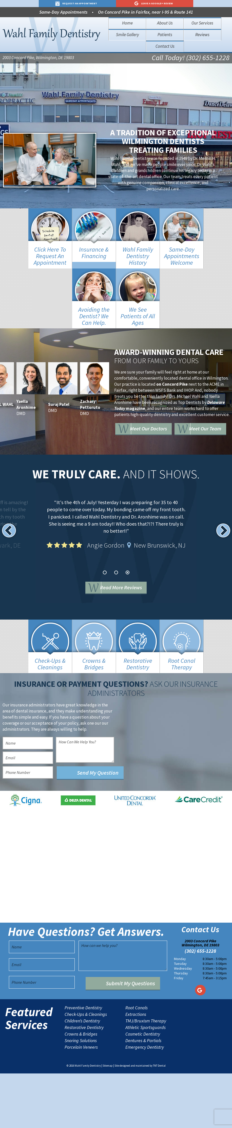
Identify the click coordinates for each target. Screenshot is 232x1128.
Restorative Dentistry (84, 1082)
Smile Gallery (127, 34)
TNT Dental (159, 1120)
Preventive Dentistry (83, 1062)
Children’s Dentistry (82, 1075)
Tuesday (180, 1018)
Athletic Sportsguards (145, 1082)
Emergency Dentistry (144, 1101)
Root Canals (136, 1062)
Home (127, 23)
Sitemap (108, 1120)
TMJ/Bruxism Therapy (145, 1075)
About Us (165, 23)
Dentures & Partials (143, 1095)
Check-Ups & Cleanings (86, 1069)
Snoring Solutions (81, 1095)
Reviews (202, 34)
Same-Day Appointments (63, 12)
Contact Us (165, 46)
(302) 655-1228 (200, 1005)
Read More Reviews (123, 588)
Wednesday (183, 1023)
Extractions (135, 1069)
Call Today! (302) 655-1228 (187, 58)
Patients (165, 34)
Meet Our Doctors (156, 421)
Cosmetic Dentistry (142, 1088)
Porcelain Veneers (81, 1101)
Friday (178, 1032)
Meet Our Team (153, 436)
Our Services (202, 23)
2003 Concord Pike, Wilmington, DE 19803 (38, 58)
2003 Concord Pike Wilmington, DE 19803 (200, 997)
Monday (180, 1013)
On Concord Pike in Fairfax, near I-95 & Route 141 (145, 12)
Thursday (181, 1027)
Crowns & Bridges (81, 1088)
